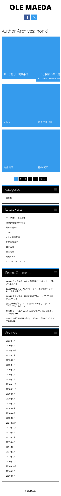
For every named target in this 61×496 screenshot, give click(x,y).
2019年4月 (10, 365)
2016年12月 (11, 461)
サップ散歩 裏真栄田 (16, 74)
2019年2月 (10, 375)
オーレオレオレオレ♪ (15, 261)
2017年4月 (10, 442)
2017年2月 (10, 452)
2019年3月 (10, 370)
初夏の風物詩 (45, 122)
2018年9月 (10, 394)
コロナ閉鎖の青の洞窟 (16, 223)
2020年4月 (10, 345)
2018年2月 (10, 418)
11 (36, 179)
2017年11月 (11, 428)
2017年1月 (10, 457)
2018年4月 (10, 413)
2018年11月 (11, 389)
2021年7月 (10, 341)
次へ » (43, 179)
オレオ (7, 122)
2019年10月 (11, 350)
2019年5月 (10, 360)
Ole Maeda (30, 7)
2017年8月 (10, 432)
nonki (42, 31)
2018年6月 (10, 408)
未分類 (9, 198)
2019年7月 (10, 355)
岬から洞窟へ (12, 227)
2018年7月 (10, 404)
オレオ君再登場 (13, 237)
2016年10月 (11, 466)
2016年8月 (10, 476)
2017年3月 (10, 447)
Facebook (27, 17)
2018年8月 (10, 399)
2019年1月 (10, 379)
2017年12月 (11, 423)
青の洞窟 (43, 167)
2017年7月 (10, 437)
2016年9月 (10, 471)
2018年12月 (11, 384)
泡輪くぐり (11, 256)
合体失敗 (9, 167)
